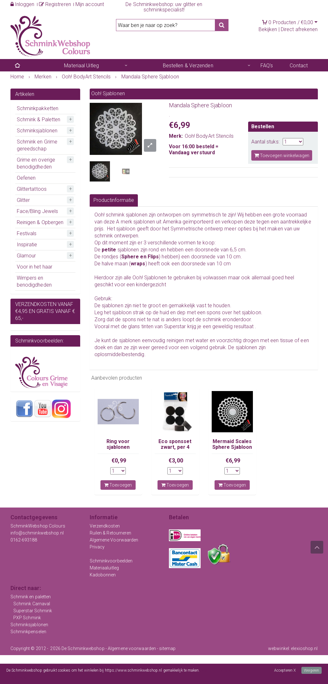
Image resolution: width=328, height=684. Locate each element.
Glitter (23, 200)
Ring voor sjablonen (118, 444)
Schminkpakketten (38, 108)
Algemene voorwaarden (132, 648)
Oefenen (26, 178)
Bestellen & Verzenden (188, 66)
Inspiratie (27, 245)
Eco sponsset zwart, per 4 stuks (174, 447)
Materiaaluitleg (104, 567)
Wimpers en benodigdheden (34, 281)
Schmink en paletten (30, 596)
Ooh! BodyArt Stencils (209, 136)
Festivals (27, 233)
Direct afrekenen (299, 29)
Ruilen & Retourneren (111, 532)
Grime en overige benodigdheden (36, 163)
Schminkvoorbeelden (111, 560)
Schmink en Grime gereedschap (37, 145)
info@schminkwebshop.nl (37, 532)
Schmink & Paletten (39, 119)
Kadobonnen (103, 574)
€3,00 (176, 460)
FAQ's (266, 66)
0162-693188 (23, 539)
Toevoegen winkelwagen (281, 155)
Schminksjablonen (37, 131)
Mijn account (89, 4)
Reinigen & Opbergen (40, 222)
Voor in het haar (35, 267)
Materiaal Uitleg (81, 66)
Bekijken (268, 29)
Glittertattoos (32, 189)
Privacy (97, 546)
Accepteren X (285, 670)
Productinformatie (113, 200)
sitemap (167, 648)
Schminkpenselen (28, 631)
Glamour (26, 256)
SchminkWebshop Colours (37, 525)
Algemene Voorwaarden (114, 539)
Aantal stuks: (265, 142)
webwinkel (278, 648)
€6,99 (233, 460)
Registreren (55, 4)
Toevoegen (118, 485)
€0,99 (119, 460)
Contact (299, 66)
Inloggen (22, 4)
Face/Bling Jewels (37, 211)
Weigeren (311, 670)
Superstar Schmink (32, 610)
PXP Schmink (27, 617)
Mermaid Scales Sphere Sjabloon (232, 444)
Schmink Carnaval (31, 603)
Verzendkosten (105, 525)
